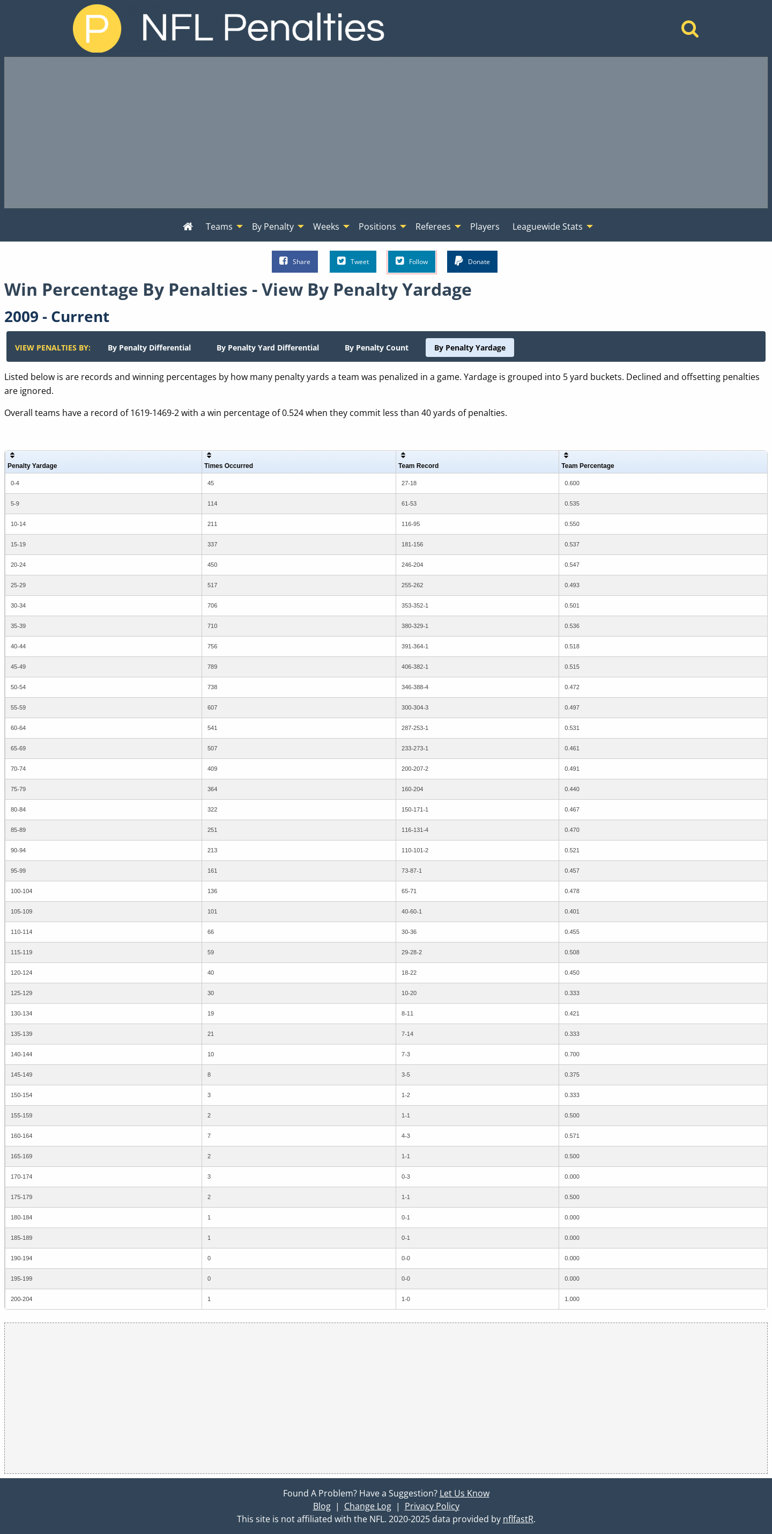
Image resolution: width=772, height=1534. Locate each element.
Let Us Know (464, 1493)
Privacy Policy (432, 1506)
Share (294, 261)
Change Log (367, 1506)
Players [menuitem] (485, 226)
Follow (412, 261)
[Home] (690, 32)
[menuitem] (187, 227)
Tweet (353, 261)
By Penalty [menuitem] (273, 226)
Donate (472, 261)
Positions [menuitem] (377, 226)
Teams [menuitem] (219, 226)
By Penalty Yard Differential (268, 347)
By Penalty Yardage (470, 347)
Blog (322, 1506)
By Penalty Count (377, 347)
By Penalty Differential (149, 347)
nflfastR (518, 1519)
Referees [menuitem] (433, 226)
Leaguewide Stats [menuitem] (548, 226)
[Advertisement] (386, 132)
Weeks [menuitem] (326, 226)
